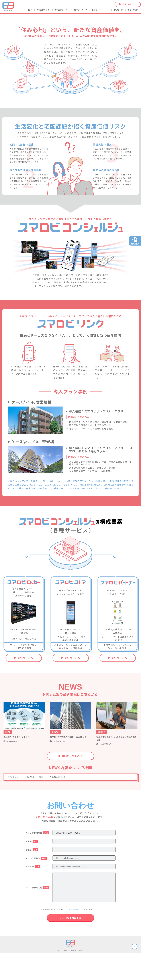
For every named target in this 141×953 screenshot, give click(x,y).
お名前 (32, 841)
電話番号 (33, 866)
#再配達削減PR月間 (57, 777)
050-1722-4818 (44, 817)
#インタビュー (14, 777)
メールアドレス (36, 858)
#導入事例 (29, 777)
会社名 (32, 849)
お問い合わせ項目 (37, 832)
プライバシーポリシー (76, 909)
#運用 (41, 777)
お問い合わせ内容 (37, 887)
